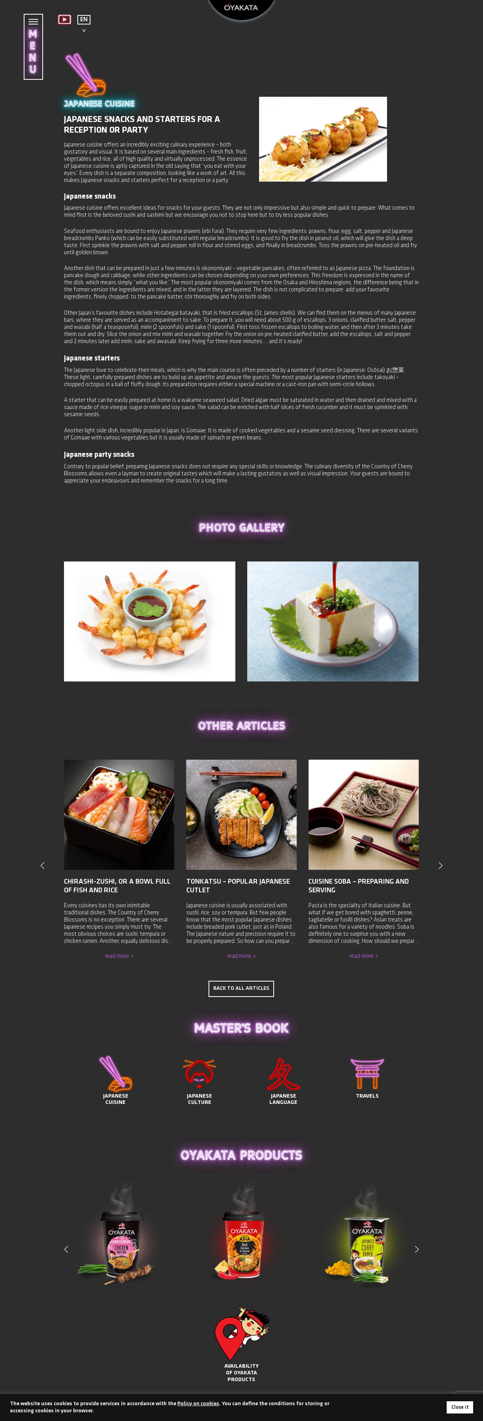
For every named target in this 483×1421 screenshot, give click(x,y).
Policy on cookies (198, 1404)
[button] (417, 1238)
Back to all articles (241, 978)
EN (84, 20)
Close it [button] (459, 1407)
